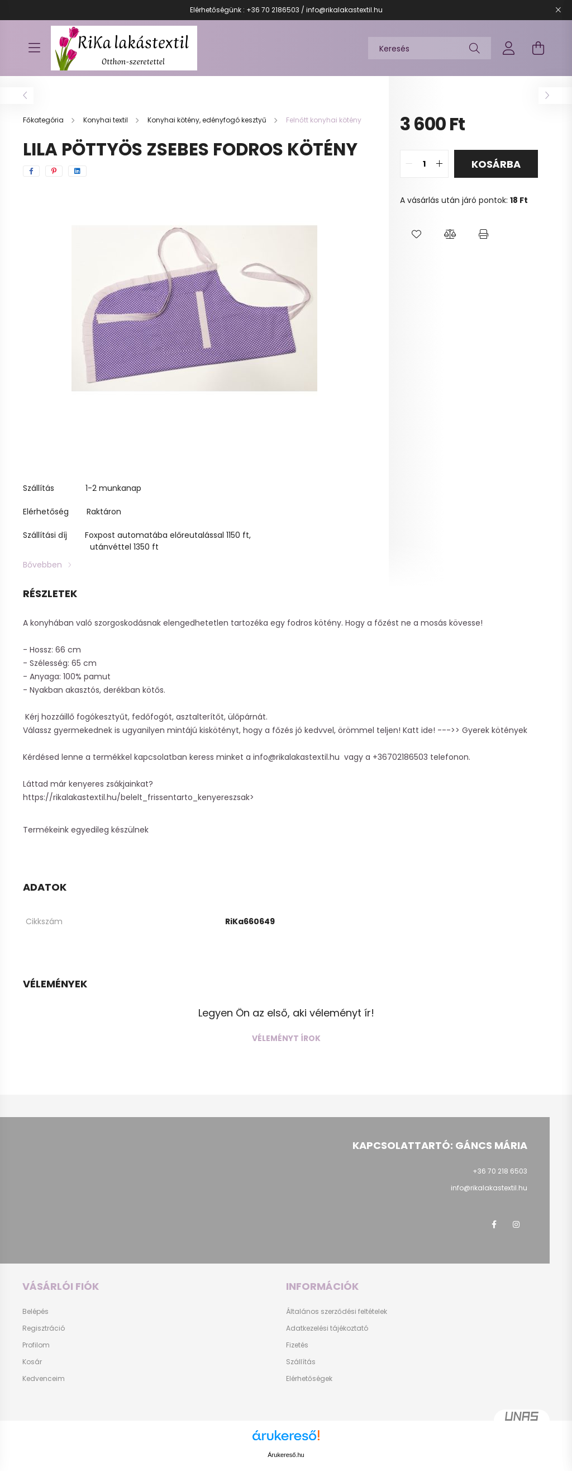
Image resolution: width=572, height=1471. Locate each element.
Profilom (36, 1345)
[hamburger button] (34, 48)
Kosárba (496, 164)
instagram (516, 1224)
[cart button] (538, 48)
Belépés (35, 1312)
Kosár (32, 1362)
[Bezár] (558, 10)
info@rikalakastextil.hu (296, 757)
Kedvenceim (43, 1379)
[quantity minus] (409, 163)
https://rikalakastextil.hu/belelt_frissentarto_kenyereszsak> (139, 797)
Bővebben (42, 564)
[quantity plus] (439, 163)
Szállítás (301, 1362)
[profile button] (509, 48)
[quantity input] (424, 163)
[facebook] (31, 171)
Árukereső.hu (286, 1454)
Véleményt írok (286, 1038)
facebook (494, 1224)
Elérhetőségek (309, 1379)
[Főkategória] (44, 120)
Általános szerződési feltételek (336, 1312)
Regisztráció (43, 1328)
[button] (417, 234)
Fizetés (297, 1345)
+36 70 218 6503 (500, 1171)
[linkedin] (77, 171)
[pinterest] (54, 171)
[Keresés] (429, 48)
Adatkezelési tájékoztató (327, 1328)
